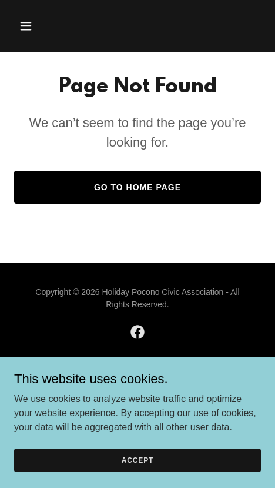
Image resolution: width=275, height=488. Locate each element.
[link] (137, 332)
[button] (42, 26)
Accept (137, 460)
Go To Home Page (137, 187)
